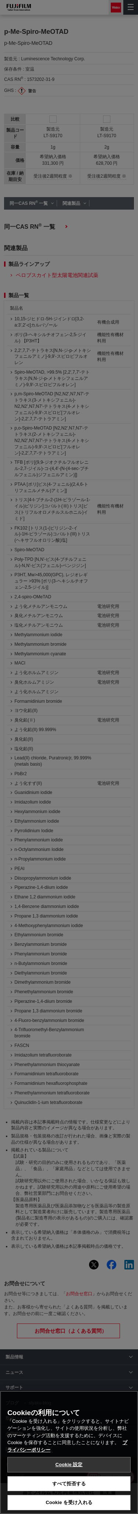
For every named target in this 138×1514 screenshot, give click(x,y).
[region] (69, 1452)
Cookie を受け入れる (69, 1502)
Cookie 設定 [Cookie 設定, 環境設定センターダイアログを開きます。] (68, 1464)
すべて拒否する (69, 1483)
